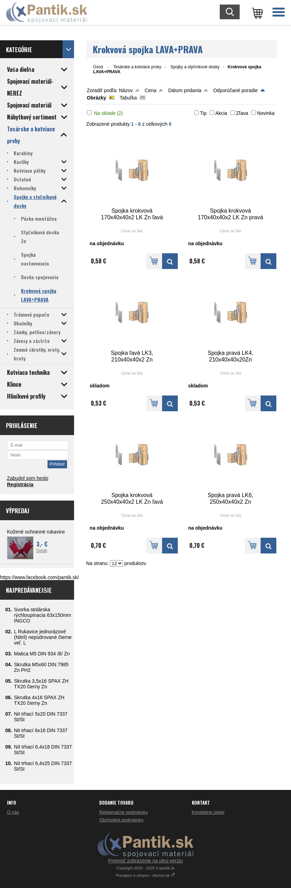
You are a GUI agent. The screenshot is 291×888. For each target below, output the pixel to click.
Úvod (98, 66)
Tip (203, 113)
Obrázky (96, 98)
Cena (150, 90)
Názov (126, 90)
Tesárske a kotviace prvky (137, 66)
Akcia (221, 113)
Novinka (266, 113)
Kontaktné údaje (208, 812)
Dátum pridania (184, 90)
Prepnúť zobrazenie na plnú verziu (145, 860)
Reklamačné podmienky (123, 812)
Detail (41, 550)
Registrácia (20, 484)
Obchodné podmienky (121, 819)
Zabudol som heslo (27, 478)
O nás (13, 812)
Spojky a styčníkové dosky (195, 66)
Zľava (242, 113)
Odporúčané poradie (235, 90)
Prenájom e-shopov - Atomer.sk (145, 875)
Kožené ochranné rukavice (36, 532)
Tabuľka (128, 98)
